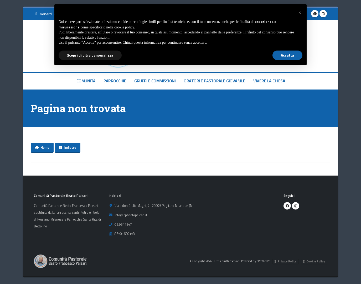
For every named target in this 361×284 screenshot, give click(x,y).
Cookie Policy (315, 261)
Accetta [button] (287, 55)
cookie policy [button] (124, 27)
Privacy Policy (287, 261)
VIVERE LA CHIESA (269, 81)
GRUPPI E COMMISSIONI (155, 81)
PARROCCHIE (115, 81)
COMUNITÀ (86, 81)
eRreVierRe (263, 261)
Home (42, 147)
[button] (300, 12)
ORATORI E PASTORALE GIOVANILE (214, 81)
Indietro (67, 147)
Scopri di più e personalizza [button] (90, 55)
